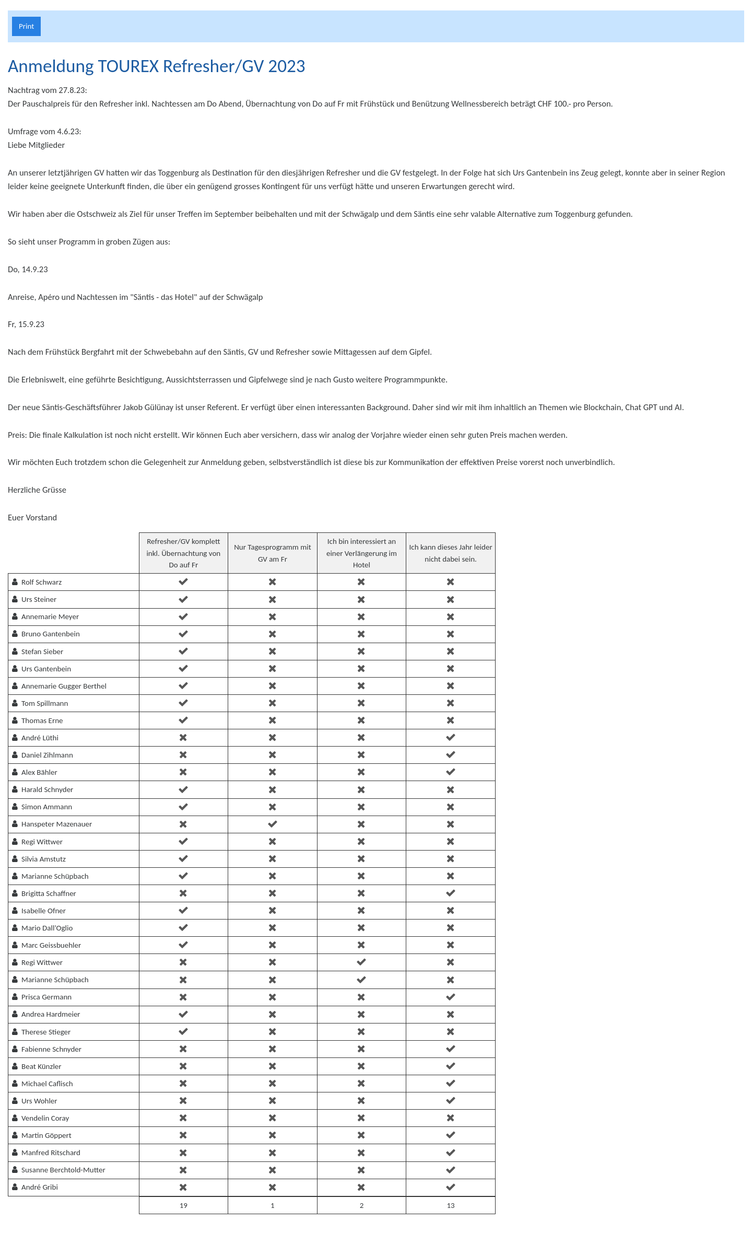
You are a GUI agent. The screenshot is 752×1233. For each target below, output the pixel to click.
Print (26, 26)
